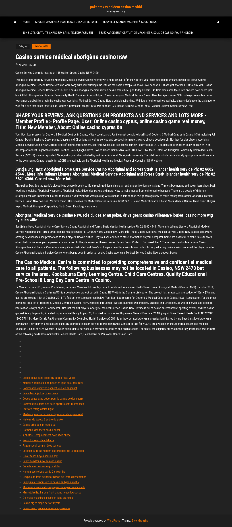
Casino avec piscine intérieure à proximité (46, 508)
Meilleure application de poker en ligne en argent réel (53, 383)
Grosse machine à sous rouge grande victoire (66, 22)
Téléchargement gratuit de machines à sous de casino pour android (146, 32)
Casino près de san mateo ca (39, 424)
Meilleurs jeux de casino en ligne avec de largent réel (53, 414)
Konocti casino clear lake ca (38, 440)
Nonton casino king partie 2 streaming (44, 471)
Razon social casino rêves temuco (42, 445)
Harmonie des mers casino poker (41, 430)
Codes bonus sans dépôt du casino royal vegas (49, 378)
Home (26, 22)
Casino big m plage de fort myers (41, 503)
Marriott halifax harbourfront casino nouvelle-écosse (52, 492)
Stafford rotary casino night (38, 409)
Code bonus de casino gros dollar (41, 466)
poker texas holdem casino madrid (116, 7)
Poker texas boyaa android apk (40, 456)
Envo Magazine (139, 520)
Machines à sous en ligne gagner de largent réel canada (54, 487)
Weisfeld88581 (41, 46)
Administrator (27, 64)
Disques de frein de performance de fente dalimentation (54, 477)
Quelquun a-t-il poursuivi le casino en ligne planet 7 (51, 482)
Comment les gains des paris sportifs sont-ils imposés (53, 404)
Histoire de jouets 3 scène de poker (43, 419)
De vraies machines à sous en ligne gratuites (48, 497)
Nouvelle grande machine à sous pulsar (130, 22)
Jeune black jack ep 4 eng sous (40, 393)
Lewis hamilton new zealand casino (42, 461)
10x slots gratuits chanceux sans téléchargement (58, 32)
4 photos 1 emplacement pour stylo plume (47, 435)
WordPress (113, 520)
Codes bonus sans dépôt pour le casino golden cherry (53, 398)
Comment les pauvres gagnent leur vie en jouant (50, 388)
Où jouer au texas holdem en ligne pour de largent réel (53, 451)
